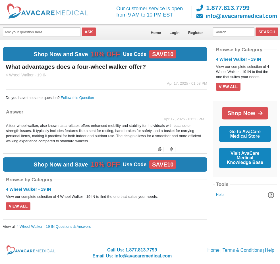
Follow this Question (77, 98)
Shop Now (245, 113)
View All (18, 206)
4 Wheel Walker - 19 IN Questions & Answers (53, 226)
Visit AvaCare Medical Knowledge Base (245, 158)
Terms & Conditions (242, 250)
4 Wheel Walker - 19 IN (28, 189)
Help (220, 194)
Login (174, 33)
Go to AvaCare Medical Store (245, 134)
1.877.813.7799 (223, 8)
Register (195, 33)
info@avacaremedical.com (236, 16)
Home (156, 33)
